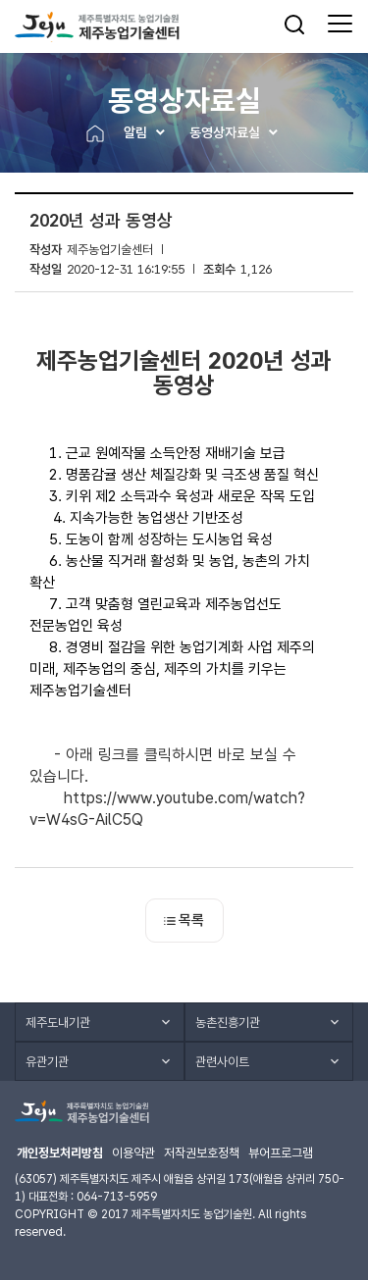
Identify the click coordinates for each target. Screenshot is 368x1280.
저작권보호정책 (201, 1153)
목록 (184, 920)
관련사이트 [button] (222, 1061)
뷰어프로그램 (280, 1153)
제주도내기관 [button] (58, 1022)
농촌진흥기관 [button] (227, 1022)
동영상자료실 (224, 132)
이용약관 (133, 1153)
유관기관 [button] (47, 1061)
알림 (135, 132)
